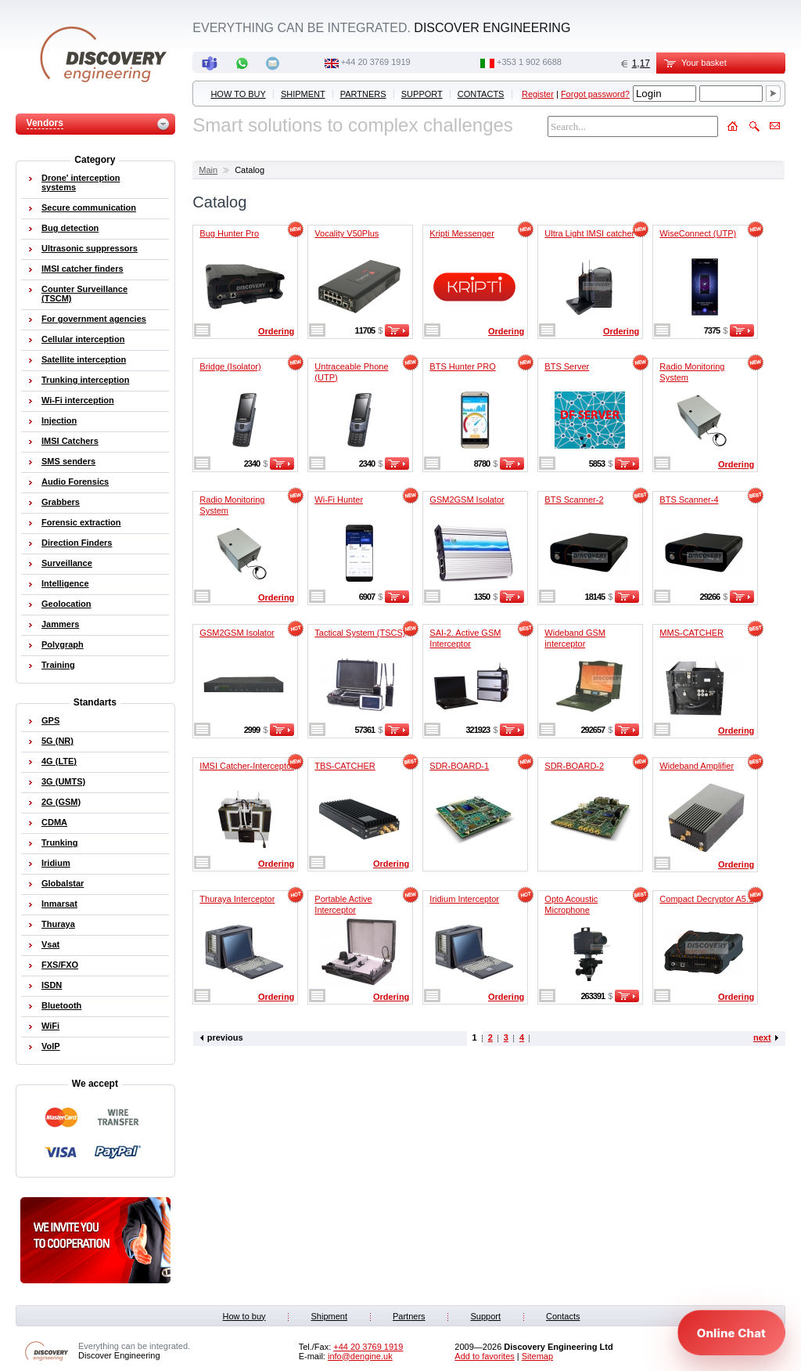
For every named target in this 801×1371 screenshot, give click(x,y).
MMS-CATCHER (691, 632)
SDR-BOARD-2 (574, 765)
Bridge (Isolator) (229, 366)
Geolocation (66, 603)
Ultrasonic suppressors (89, 248)
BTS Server (566, 366)
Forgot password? (595, 94)
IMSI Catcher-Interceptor (246, 765)
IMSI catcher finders (82, 268)
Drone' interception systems (80, 182)
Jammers (60, 624)
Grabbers (60, 502)
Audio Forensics (75, 481)
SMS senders (68, 461)
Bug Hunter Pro (229, 233)
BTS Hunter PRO (462, 366)
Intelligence (65, 583)
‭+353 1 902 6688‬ (529, 62)
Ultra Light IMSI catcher (589, 233)
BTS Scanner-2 (573, 499)
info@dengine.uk (360, 1356)
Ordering (276, 331)
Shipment (303, 94)
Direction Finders (76, 542)
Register (538, 94)
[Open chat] (731, 1332)
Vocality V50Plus (346, 233)
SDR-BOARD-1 (459, 765)
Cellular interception (82, 339)
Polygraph (62, 644)
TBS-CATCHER (344, 765)
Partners (363, 94)
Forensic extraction (80, 522)
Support (422, 94)
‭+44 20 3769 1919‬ (376, 62)
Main (208, 170)
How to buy (237, 94)
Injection (59, 420)
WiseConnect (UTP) (697, 233)
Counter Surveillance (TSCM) (84, 293)
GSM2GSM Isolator (466, 499)
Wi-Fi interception (77, 400)
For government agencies (93, 318)
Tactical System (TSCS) (359, 632)
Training (58, 664)
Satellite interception (83, 359)
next (762, 1037)
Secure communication (88, 207)
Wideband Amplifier (696, 765)
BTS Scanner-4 (688, 499)
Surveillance (66, 563)
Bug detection (70, 228)
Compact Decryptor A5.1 (706, 899)
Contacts (481, 94)
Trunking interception (85, 379)
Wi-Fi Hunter (338, 499)
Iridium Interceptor (464, 899)
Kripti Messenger (461, 233)
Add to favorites (484, 1356)
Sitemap (537, 1356)
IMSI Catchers (70, 441)
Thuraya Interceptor (237, 899)
